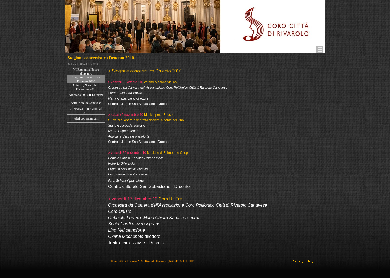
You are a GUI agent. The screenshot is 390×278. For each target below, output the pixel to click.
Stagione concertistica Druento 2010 (86, 79)
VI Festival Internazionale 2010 (86, 111)
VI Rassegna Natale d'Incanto (86, 71)
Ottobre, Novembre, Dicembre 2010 (86, 87)
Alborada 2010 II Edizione (86, 95)
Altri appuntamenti (86, 118)
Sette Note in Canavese (86, 103)
